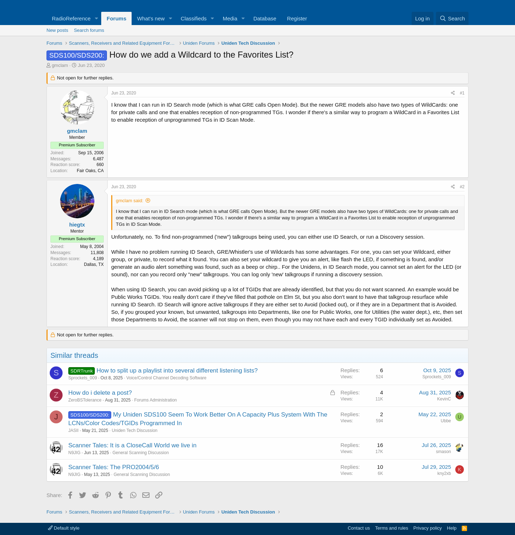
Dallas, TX (94, 264)
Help (452, 528)
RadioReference (71, 18)
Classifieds (194, 18)
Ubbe (446, 420)
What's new (151, 18)
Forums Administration (155, 400)
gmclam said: (129, 200)
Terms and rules (391, 528)
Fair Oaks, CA (90, 170)
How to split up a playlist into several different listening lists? (177, 370)
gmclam (60, 65)
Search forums (89, 30)
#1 (462, 93)
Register (297, 18)
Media (230, 18)
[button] (96, 18)
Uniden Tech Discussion (134, 430)
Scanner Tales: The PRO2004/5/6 (113, 467)
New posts (57, 30)
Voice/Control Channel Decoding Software (166, 377)
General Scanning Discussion (140, 452)
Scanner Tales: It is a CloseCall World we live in (132, 445)
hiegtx (77, 225)
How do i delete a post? (100, 392)
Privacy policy (427, 528)
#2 (462, 186)
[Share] (452, 93)
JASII (73, 430)
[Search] (452, 18)
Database (264, 18)
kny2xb (444, 473)
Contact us (359, 528)
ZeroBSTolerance (85, 400)
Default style (63, 528)
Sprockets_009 (82, 377)
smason (443, 451)
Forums (116, 18)
